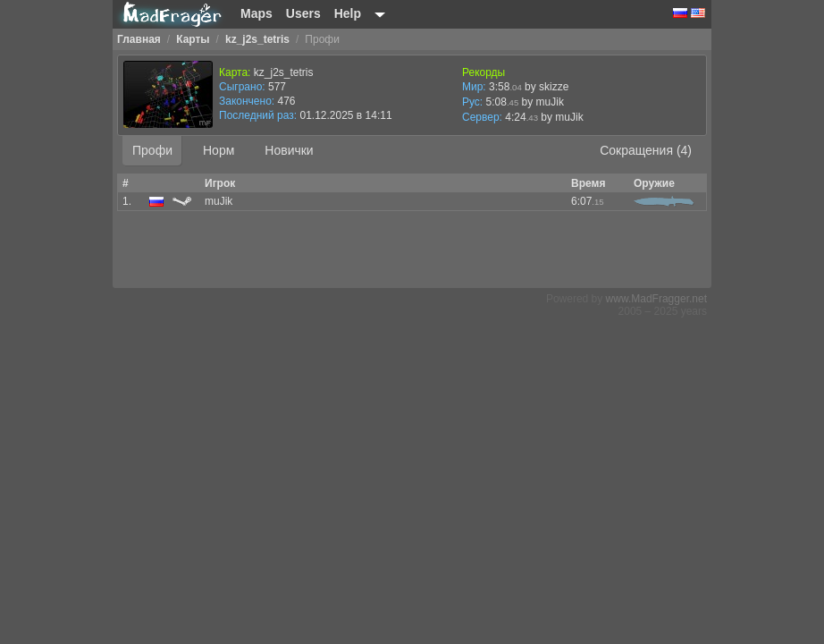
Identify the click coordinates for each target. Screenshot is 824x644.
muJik (569, 117)
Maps (256, 13)
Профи (152, 150)
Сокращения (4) (646, 150)
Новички (289, 150)
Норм (218, 150)
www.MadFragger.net (656, 298)
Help (347, 13)
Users (303, 13)
